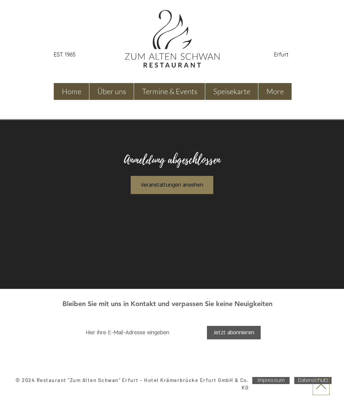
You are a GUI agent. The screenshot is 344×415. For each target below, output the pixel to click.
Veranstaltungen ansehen (172, 185)
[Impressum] (271, 380)
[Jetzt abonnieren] (234, 332)
